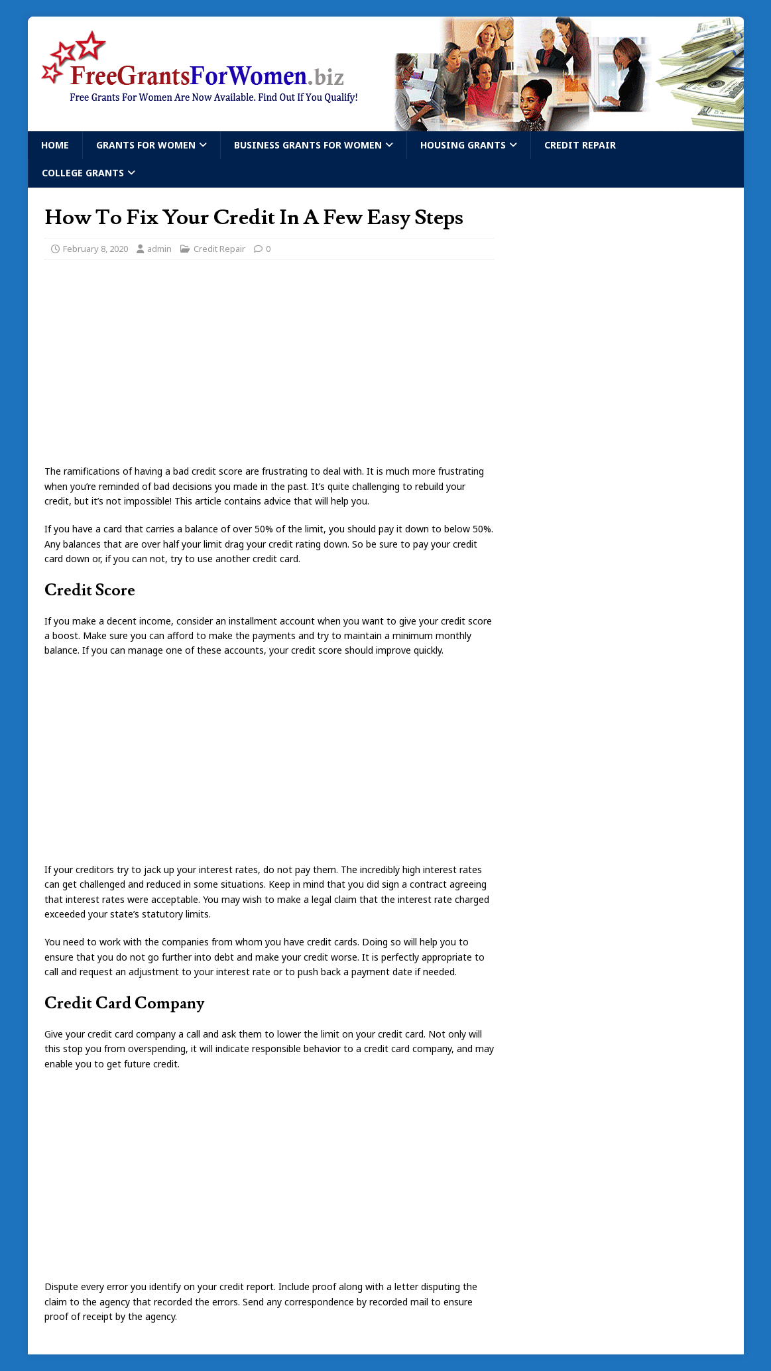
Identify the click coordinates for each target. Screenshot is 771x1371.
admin (159, 249)
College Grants (83, 172)
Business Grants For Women (308, 145)
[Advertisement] (269, 366)
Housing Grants (463, 145)
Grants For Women (146, 145)
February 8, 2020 (95, 249)
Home (55, 145)
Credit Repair (580, 145)
